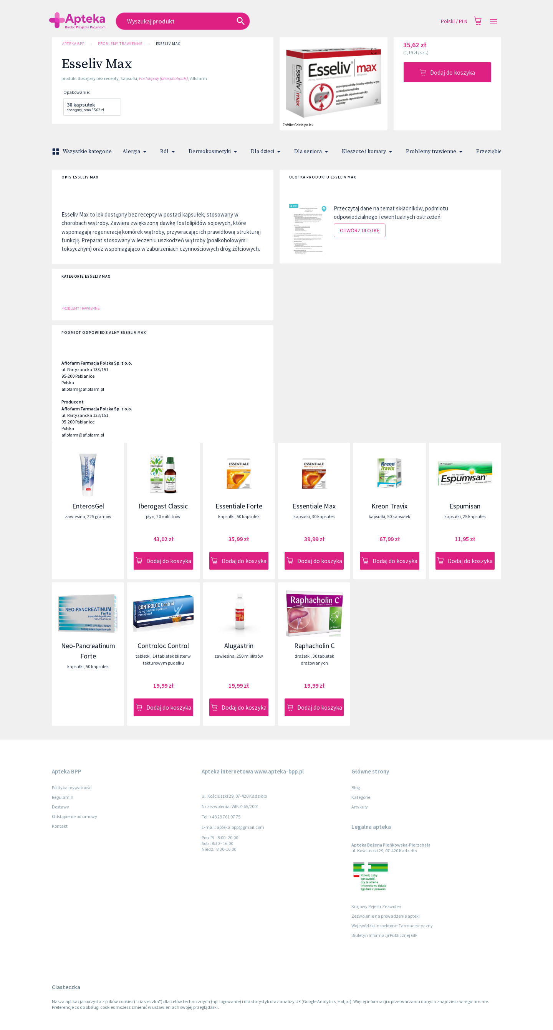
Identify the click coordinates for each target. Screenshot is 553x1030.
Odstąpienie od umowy (74, 816)
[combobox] (223, 21)
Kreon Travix (389, 506)
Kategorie (360, 797)
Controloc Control (163, 645)
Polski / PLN (454, 21)
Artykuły (359, 807)
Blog (355, 787)
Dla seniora (313, 151)
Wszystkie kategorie (82, 151)
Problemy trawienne (120, 43)
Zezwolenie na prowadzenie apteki (385, 916)
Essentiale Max (314, 506)
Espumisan (464, 506)
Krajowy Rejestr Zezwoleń (376, 906)
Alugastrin (238, 645)
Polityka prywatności (72, 787)
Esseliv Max (168, 43)
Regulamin (62, 797)
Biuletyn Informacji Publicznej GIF (384, 935)
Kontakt (60, 826)
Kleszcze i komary (368, 151)
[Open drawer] (493, 21)
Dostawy (60, 807)
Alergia (136, 151)
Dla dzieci (267, 151)
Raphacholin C (314, 645)
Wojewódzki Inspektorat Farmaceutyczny (392, 925)
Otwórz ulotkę (359, 230)
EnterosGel (88, 506)
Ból (169, 151)
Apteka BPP (73, 43)
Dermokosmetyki (214, 151)
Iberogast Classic (163, 506)
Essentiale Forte (238, 506)
